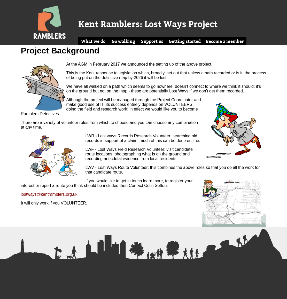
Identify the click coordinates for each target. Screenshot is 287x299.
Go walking (123, 41)
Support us (152, 41)
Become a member (225, 41)
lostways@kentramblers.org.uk (49, 194)
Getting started (185, 41)
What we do (93, 41)
